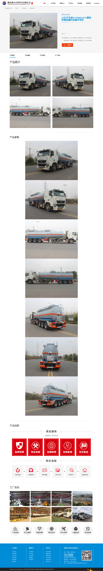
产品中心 (71, 3)
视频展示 (31, 557)
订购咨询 (67, 45)
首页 (44, 3)
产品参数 (27, 55)
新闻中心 (62, 3)
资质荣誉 (14, 553)
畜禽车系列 (48, 553)
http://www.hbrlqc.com (19, 569)
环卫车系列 (48, 557)
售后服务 (79, 3)
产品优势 (42, 55)
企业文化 (14, 555)
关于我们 (53, 3)
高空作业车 (48, 561)
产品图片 (12, 55)
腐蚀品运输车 (37, 8)
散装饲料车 (48, 555)
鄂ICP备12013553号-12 (49, 569)
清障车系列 (48, 559)
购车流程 (14, 559)
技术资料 (31, 555)
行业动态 (31, 553)
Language (96, 3)
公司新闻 (31, 551)
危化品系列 (29, 8)
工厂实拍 (57, 55)
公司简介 (14, 551)
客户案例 (31, 559)
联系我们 (88, 3)
